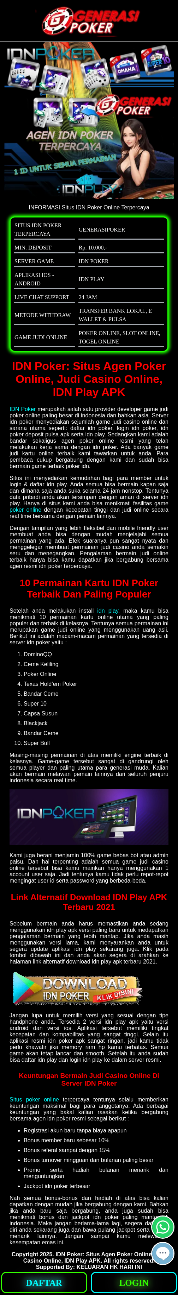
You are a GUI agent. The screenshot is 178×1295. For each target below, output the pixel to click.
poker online (25, 510)
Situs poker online (34, 1100)
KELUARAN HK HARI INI (109, 1267)
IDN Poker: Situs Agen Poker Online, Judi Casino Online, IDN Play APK (94, 1257)
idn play (107, 611)
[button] (162, 1253)
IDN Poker (23, 409)
